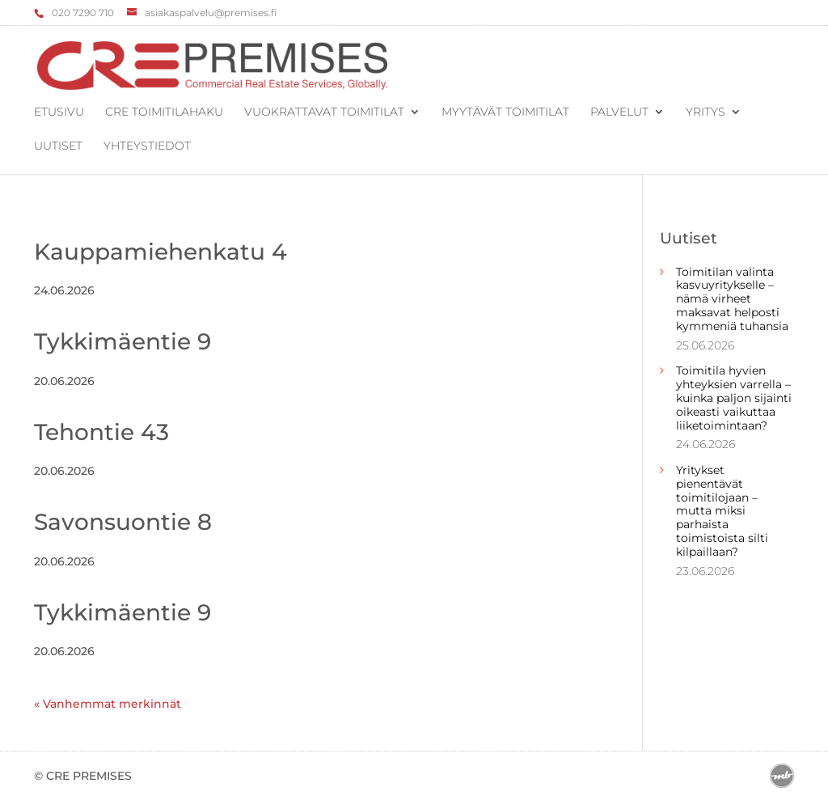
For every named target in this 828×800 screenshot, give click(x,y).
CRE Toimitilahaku (164, 112)
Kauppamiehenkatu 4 (160, 251)
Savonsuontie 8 (123, 521)
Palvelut (619, 112)
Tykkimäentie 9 (122, 341)
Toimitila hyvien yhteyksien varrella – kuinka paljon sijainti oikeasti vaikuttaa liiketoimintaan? (734, 397)
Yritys (705, 112)
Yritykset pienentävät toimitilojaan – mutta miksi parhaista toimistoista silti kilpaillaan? (722, 511)
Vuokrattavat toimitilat (324, 112)
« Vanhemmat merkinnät (107, 703)
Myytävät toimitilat (505, 112)
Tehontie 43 (101, 432)
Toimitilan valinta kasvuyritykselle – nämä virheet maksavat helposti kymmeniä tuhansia (732, 299)
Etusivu (59, 112)
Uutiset (58, 146)
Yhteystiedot (147, 146)
